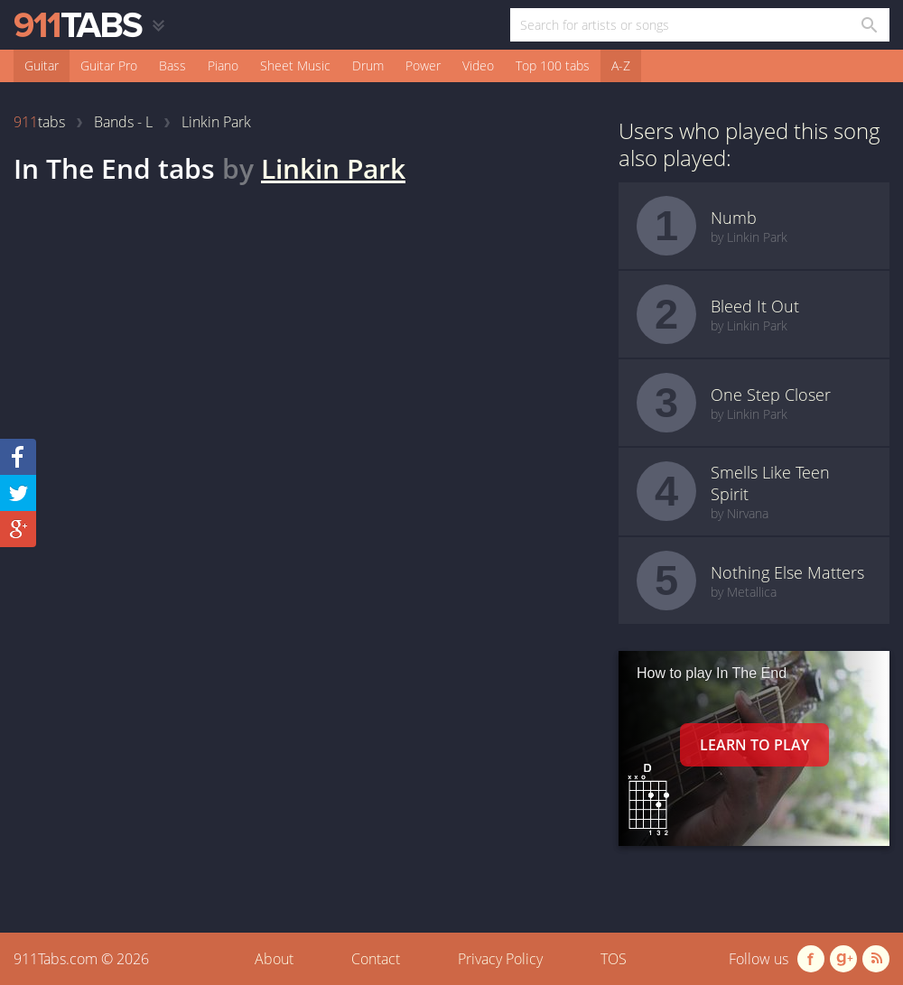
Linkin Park (333, 168)
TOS (613, 959)
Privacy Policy (500, 959)
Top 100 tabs (553, 65)
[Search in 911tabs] (868, 25)
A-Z (620, 65)
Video (478, 65)
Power (423, 65)
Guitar (41, 65)
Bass (172, 65)
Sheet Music (295, 65)
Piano (223, 65)
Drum (368, 65)
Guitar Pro (108, 65)
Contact (375, 959)
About (274, 959)
